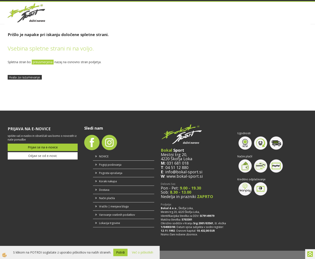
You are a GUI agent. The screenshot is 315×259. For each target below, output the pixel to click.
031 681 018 (178, 163)
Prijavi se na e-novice (43, 147)
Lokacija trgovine (109, 223)
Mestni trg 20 (173, 154)
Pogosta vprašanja (110, 173)
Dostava (104, 190)
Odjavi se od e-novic (42, 156)
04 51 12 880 (176, 167)
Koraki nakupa (108, 181)
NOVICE (103, 156)
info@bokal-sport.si (183, 171)
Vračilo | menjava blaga (114, 206)
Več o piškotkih (142, 252)
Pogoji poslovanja (110, 165)
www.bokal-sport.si (184, 176)
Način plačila (107, 198)
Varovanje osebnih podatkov (117, 215)
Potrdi (120, 252)
